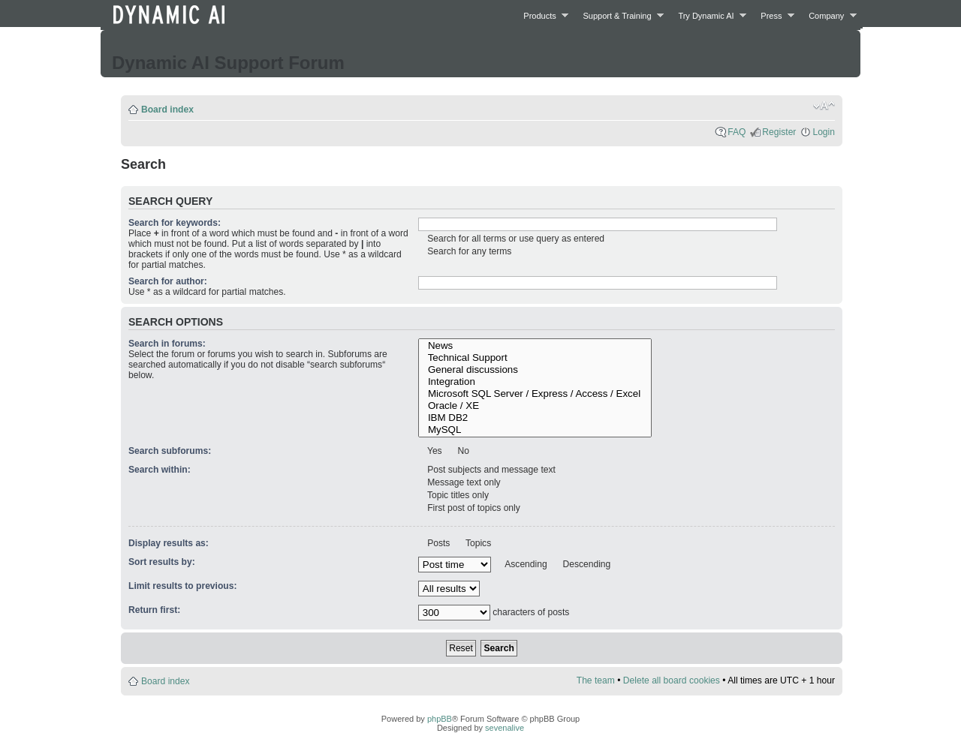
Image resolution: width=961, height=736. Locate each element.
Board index (167, 109)
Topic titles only (457, 495)
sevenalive (504, 727)
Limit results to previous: (182, 586)
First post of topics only (472, 508)
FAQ (737, 132)
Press (773, 15)
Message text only (463, 482)
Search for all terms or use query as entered (514, 238)
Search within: (159, 469)
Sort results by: (161, 562)
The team (596, 680)
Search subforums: (169, 451)
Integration (535, 382)
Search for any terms (468, 251)
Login (823, 132)
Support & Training (619, 15)
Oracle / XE (535, 406)
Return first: (154, 610)
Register (779, 132)
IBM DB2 (535, 418)
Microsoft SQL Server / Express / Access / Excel (535, 394)
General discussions (535, 370)
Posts (437, 543)
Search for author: (167, 281)
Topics (477, 543)
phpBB (439, 718)
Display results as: (168, 543)
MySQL (535, 430)
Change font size (824, 106)
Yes (433, 451)
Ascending (525, 564)
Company (828, 15)
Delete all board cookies (671, 680)
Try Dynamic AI (708, 15)
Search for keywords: (174, 223)
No (462, 451)
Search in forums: (167, 343)
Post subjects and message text (490, 469)
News (535, 346)
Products (541, 15)
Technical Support (535, 358)
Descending (585, 564)
